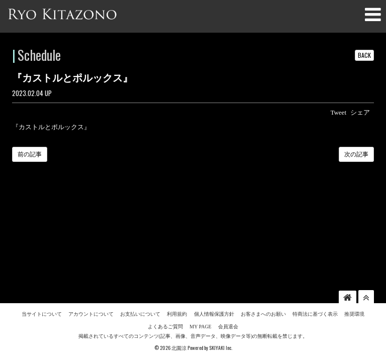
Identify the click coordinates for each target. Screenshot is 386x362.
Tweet (338, 112)
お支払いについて (140, 223)
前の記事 (30, 154)
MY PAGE (200, 235)
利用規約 (177, 223)
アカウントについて (91, 223)
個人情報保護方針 (214, 223)
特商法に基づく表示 (315, 223)
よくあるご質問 (165, 235)
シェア (360, 112)
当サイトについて (42, 223)
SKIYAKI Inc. (220, 256)
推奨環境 (354, 223)
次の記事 (356, 154)
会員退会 (228, 235)
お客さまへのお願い (263, 223)
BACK (364, 55)
